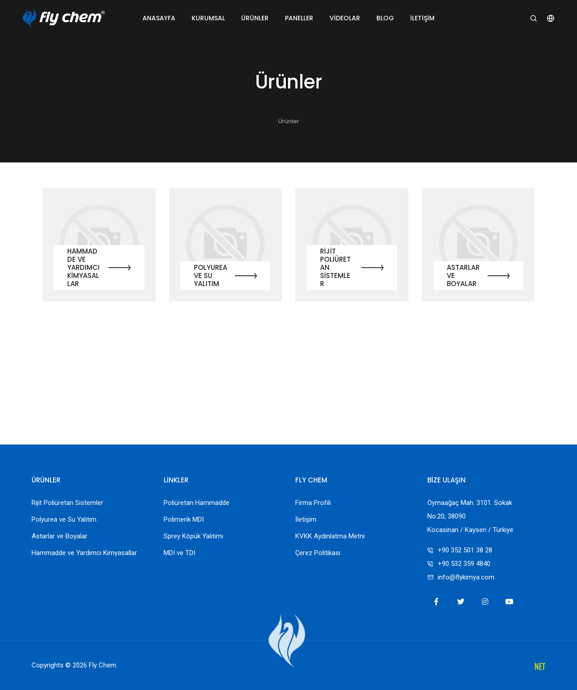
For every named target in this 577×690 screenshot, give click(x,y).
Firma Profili (313, 503)
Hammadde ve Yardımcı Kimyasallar (83, 267)
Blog (385, 18)
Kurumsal (208, 18)
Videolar (345, 18)
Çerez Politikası (317, 553)
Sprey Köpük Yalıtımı (193, 536)
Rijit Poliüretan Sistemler (335, 267)
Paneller (299, 18)
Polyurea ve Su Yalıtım (210, 276)
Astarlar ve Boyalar (463, 276)
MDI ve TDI (179, 553)
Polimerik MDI (184, 519)
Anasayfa (158, 18)
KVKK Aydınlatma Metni (330, 536)
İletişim (422, 18)
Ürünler (255, 18)
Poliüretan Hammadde (196, 503)
